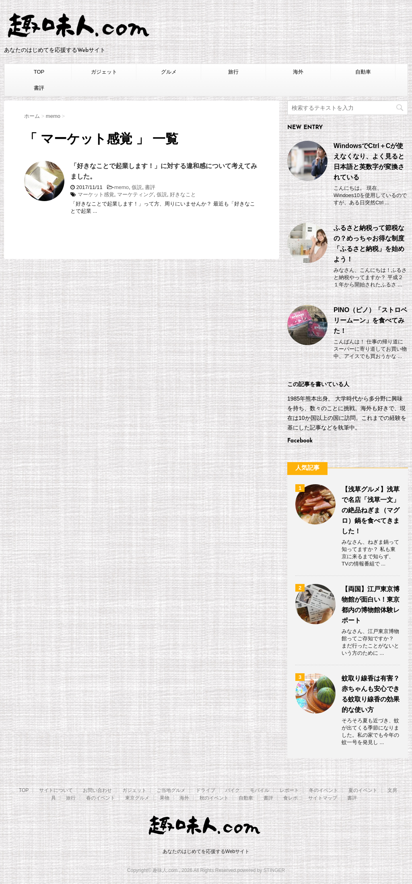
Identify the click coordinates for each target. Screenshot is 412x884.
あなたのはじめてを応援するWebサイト (206, 851)
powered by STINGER (261, 870)
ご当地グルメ (171, 790)
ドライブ (205, 790)
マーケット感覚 (96, 194)
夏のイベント (362, 790)
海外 (298, 72)
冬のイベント (323, 790)
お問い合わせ (97, 790)
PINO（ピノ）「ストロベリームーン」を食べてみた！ (370, 320)
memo (121, 187)
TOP (39, 72)
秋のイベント (214, 798)
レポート (289, 790)
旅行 (233, 72)
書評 (39, 88)
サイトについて (56, 790)
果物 (164, 798)
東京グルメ (137, 798)
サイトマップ (322, 798)
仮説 (137, 187)
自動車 (363, 72)
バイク (232, 790)
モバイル (259, 790)
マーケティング (135, 194)
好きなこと (183, 194)
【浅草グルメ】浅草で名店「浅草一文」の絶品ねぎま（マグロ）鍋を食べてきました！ (371, 510)
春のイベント (100, 798)
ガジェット (104, 72)
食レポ (290, 798)
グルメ (169, 72)
